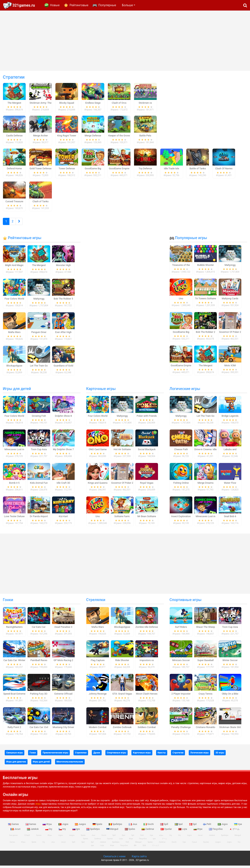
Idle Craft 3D (63, 485)
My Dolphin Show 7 (63, 451)
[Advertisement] (125, 40)
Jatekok (33, 831)
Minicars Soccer (181, 662)
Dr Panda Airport (39, 518)
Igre (76, 831)
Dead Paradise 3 (63, 629)
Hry (62, 831)
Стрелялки (95, 602)
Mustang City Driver (63, 729)
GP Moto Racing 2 (63, 662)
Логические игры (184, 391)
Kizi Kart (63, 518)
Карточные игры (101, 391)
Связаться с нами (114, 858)
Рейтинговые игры (22, 240)
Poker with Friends (147, 418)
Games (13, 826)
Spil (193, 826)
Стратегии (178, 755)
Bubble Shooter (205, 267)
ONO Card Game (98, 451)
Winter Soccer (230, 662)
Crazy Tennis (205, 696)
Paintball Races (38, 662)
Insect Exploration (181, 518)
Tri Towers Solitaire (205, 300)
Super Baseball (205, 662)
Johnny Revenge (98, 696)
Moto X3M (230, 367)
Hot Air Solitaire (122, 451)
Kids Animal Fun (39, 485)
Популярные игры (188, 240)
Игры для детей (17, 391)
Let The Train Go (39, 367)
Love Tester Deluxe (14, 518)
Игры (47, 826)
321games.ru (23, 5)
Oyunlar (167, 831)
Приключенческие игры (55, 755)
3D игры (219, 755)
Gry (49, 831)
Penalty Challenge (181, 729)
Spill (164, 826)
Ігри (238, 826)
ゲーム (234, 831)
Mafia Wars (14, 334)
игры (38, 806)
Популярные (107, 5)
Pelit (207, 826)
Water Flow (230, 485)
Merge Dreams (206, 485)
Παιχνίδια (216, 831)
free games (13, 838)
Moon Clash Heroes (146, 696)
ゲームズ (155, 848)
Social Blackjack (147, 451)
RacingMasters (14, 629)
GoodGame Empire (181, 367)
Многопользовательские (70, 764)
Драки (96, 755)
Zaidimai (148, 831)
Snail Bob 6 (230, 518)
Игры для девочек (16, 764)
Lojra (183, 831)
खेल (135, 848)
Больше (127, 5)
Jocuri (16, 831)
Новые (55, 5)
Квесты (162, 755)
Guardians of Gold (63, 367)
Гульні (194, 844)
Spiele (98, 826)
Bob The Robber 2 (205, 334)
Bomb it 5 (14, 485)
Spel (179, 826)
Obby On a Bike (230, 696)
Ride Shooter (122, 662)
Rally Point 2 (14, 729)
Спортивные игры (185, 602)
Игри (198, 831)
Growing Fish (39, 418)
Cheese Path (181, 451)
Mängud (112, 831)
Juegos (80, 826)
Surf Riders (181, 629)
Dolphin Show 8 (63, 418)
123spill (27, 838)
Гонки (8, 602)
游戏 (144, 848)
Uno (181, 300)
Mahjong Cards (230, 300)
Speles (130, 831)
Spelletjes (116, 826)
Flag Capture (97, 662)
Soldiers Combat (147, 729)
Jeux (133, 826)
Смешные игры (14, 755)
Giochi (149, 826)
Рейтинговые (79, 5)
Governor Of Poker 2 (230, 334)
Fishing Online (181, 485)
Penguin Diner (38, 334)
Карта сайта (139, 858)
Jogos (63, 826)
